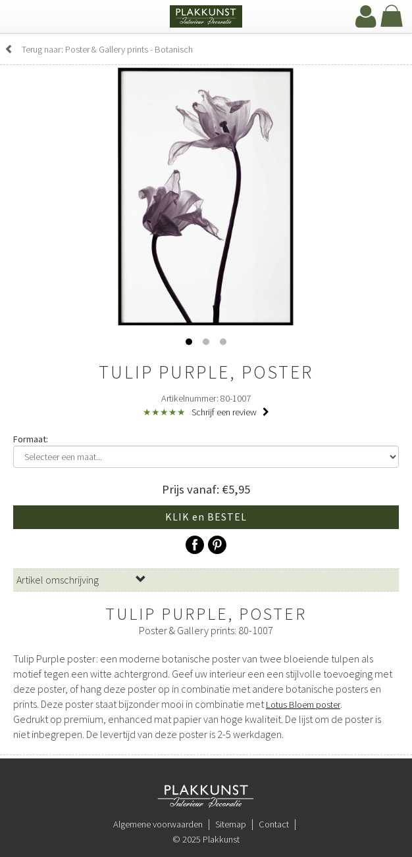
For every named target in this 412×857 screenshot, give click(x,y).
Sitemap (230, 824)
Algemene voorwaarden (158, 824)
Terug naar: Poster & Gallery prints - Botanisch (99, 49)
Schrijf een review (230, 412)
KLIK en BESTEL (206, 516)
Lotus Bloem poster (303, 704)
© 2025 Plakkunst (206, 839)
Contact (274, 824)
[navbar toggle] (23, 17)
